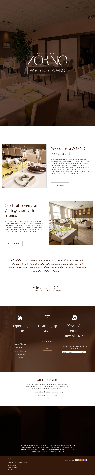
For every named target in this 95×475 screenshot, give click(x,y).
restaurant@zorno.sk (47, 399)
